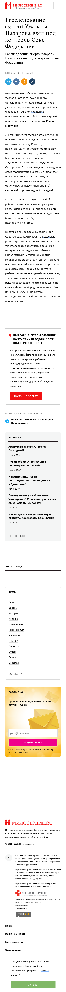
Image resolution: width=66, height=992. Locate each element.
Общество (14, 646)
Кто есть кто (16, 624)
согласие (36, 749)
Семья (12, 657)
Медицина (14, 635)
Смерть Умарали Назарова (29, 413)
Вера (11, 602)
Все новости (16, 536)
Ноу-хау (13, 640)
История (13, 613)
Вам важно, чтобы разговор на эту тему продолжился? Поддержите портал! (34, 339)
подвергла (48, 236)
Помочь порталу (26, 396)
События (14, 662)
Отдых (12, 651)
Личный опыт (16, 629)
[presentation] (33, 733)
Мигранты (10, 413)
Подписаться (33, 742)
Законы (13, 607)
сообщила (37, 111)
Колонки (13, 618)
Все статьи (15, 674)
